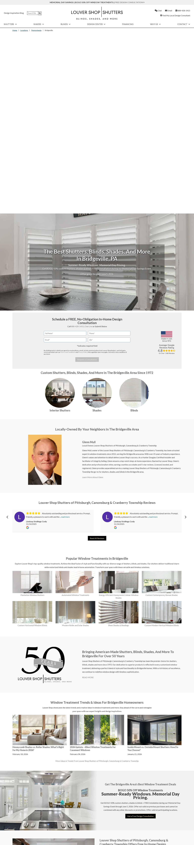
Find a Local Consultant (72, 821)
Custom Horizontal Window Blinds (32, 444)
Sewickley (167, 672)
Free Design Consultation (129, 2)
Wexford (167, 725)
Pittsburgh (147, 717)
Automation (19, 821)
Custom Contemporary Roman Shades (162, 414)
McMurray (147, 672)
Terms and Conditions (68, 171)
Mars (124, 732)
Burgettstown (107, 699)
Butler (104, 702)
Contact (183, 24)
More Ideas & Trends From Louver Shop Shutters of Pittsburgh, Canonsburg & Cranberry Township (97, 580)
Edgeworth (126, 672)
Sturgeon (167, 679)
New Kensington (150, 695)
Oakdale (146, 706)
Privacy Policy (82, 171)
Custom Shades (76, 814)
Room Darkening (21, 828)
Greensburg (127, 702)
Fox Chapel (126, 679)
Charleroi (105, 710)
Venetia (166, 702)
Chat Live (88, 145)
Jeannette (126, 717)
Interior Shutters (60, 229)
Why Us (155, 24)
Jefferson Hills (128, 720)
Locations (24, 30)
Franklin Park (127, 683)
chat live (86, 770)
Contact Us (114, 828)
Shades (39, 24)
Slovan (166, 676)
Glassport (126, 691)
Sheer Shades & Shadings (118, 444)
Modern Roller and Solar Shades (75, 444)
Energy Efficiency (21, 825)
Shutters (10, 24)
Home (14, 30)
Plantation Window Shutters (32, 414)
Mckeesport (148, 676)
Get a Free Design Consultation (140, 635)
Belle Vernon (107, 676)
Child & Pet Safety (22, 834)
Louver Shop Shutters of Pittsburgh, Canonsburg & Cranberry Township (125, 265)
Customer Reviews (70, 831)
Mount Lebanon (149, 687)
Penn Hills (147, 713)
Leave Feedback (116, 831)
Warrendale (168, 706)
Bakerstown (107, 672)
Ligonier (125, 728)
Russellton (147, 729)
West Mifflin (168, 721)
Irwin (124, 713)
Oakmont (147, 709)
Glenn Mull (89, 261)
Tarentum (167, 687)
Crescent (105, 721)
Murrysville (147, 691)
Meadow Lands (149, 679)
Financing (127, 24)
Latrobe (125, 724)
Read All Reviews (97, 357)
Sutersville (167, 683)
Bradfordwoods (108, 687)
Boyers (105, 683)
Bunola (105, 695)
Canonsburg (107, 706)
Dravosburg (107, 725)
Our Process (67, 828)
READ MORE (88, 496)
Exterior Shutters (160, 814)
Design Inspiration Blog (14, 13)
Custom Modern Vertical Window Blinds (162, 444)
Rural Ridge (147, 725)
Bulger (104, 691)
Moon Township (149, 683)
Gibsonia (126, 687)
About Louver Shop (70, 825)
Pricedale (147, 721)
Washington (168, 709)
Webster (166, 713)
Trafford (166, 691)
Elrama (125, 676)
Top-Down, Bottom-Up (24, 831)
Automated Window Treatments (75, 414)
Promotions (115, 821)
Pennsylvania (36, 30)
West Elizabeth (169, 717)
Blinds (66, 24)
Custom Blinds (117, 814)
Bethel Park (107, 679)
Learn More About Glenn (92, 296)
